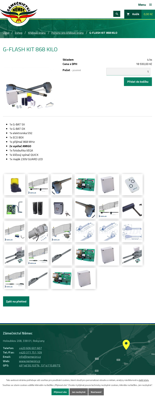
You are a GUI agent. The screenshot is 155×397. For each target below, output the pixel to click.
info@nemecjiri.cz (30, 357)
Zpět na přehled (16, 301)
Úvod (6, 33)
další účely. (144, 380)
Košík (135, 14)
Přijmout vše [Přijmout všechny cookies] (60, 392)
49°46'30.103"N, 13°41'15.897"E (39, 365)
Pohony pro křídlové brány (67, 33)
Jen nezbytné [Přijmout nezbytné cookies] (78, 392)
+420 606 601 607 (30, 348)
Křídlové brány (37, 33)
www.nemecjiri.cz (29, 361)
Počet (72, 70)
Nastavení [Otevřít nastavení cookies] (96, 392)
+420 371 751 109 (30, 352)
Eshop (18, 33)
